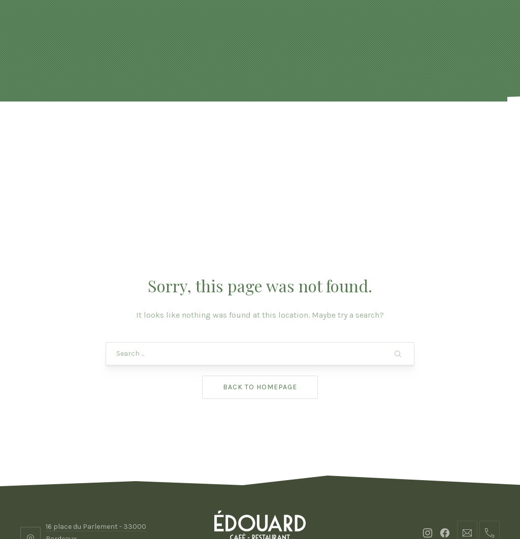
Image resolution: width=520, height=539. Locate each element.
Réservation (193, 126)
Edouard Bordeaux (257, 502)
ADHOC (341, 502)
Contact (462, 126)
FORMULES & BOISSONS (294, 126)
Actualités (115, 126)
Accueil (57, 126)
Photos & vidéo (392, 126)
